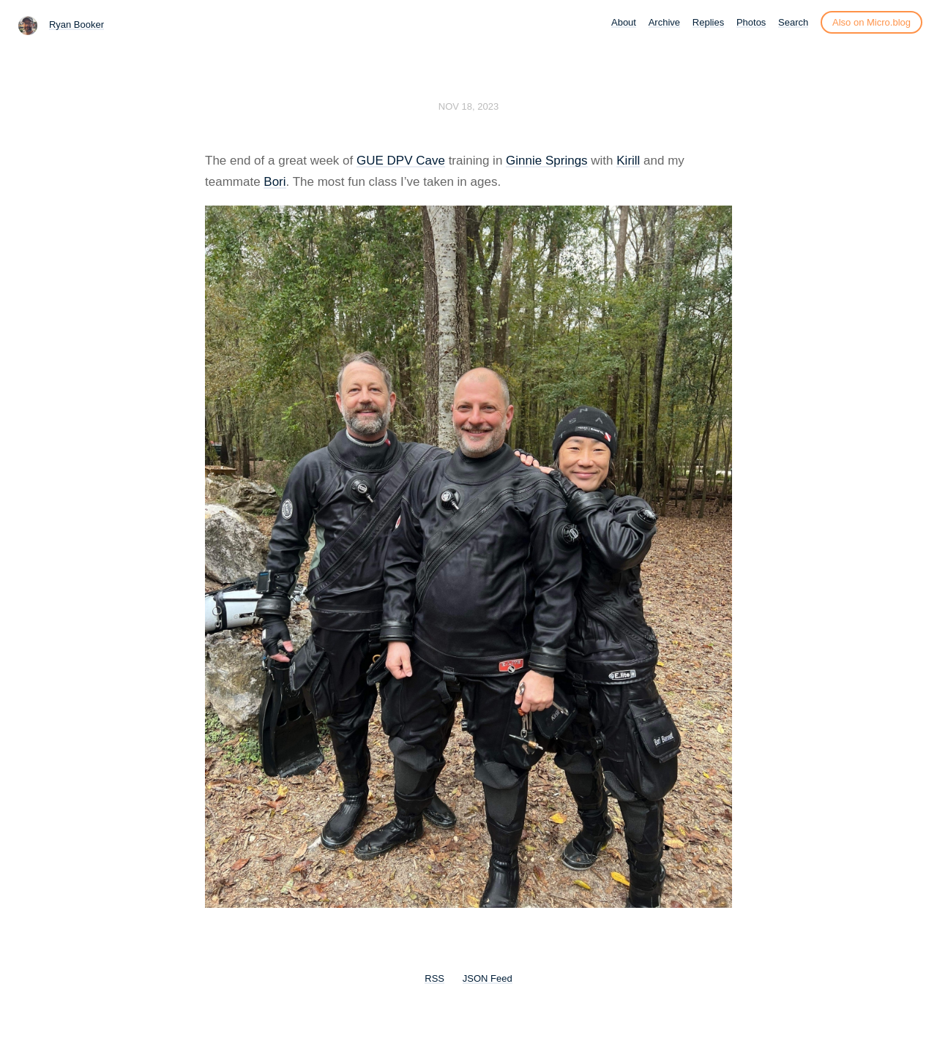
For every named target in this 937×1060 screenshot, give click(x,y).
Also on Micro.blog (871, 22)
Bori (274, 182)
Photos (751, 22)
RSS (434, 978)
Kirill (628, 161)
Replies (708, 22)
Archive (664, 22)
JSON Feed (487, 978)
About (623, 22)
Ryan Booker (76, 24)
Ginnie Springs (547, 161)
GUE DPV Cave (400, 161)
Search (793, 22)
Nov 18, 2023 (468, 106)
